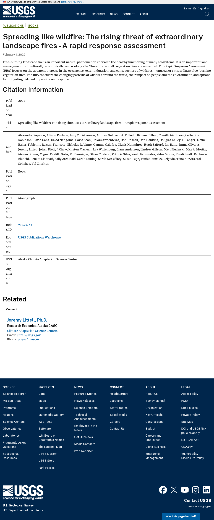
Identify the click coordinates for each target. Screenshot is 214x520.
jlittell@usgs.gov (29, 335)
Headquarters (119, 394)
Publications (13, 25)
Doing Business (155, 447)
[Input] (188, 14)
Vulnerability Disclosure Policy (192, 456)
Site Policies (189, 408)
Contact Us (117, 428)
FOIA (184, 400)
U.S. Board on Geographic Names (51, 438)
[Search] (207, 14)
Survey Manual (155, 400)
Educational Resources (11, 456)
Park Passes (46, 467)
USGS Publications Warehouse (39, 237)
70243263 (25, 225)
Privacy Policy (190, 414)
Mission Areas (12, 400)
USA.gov (187, 447)
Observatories (12, 428)
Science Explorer (14, 394)
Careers (115, 421)
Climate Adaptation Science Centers (32, 331)
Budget (150, 428)
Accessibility (189, 394)
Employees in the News (85, 428)
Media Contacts (84, 444)
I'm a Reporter (83, 451)
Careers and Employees (153, 438)
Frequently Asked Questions (15, 445)
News (114, 14)
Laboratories (11, 435)
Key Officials (154, 414)
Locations (116, 400)
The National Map (50, 447)
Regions (8, 414)
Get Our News (83, 437)
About (144, 14)
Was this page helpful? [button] (181, 516)
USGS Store (46, 460)
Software (44, 428)
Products (98, 14)
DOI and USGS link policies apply (193, 431)
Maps (42, 400)
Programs (9, 408)
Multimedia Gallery (51, 414)
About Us (151, 394)
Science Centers (14, 421)
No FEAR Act (190, 440)
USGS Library (47, 453)
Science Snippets (86, 408)
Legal (185, 387)
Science (81, 14)
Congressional (154, 421)
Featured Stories (85, 394)
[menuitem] (81, 12)
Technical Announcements (85, 417)
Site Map (187, 421)
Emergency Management (154, 456)
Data (41, 394)
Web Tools (45, 421)
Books (33, 25)
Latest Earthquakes (197, 8)
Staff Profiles (118, 408)
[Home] (19, 17)
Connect (128, 14)
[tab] (12, 309)
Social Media (118, 414)
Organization (153, 408)
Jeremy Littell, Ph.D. (27, 319)
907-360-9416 (28, 339)
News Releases (84, 400)
